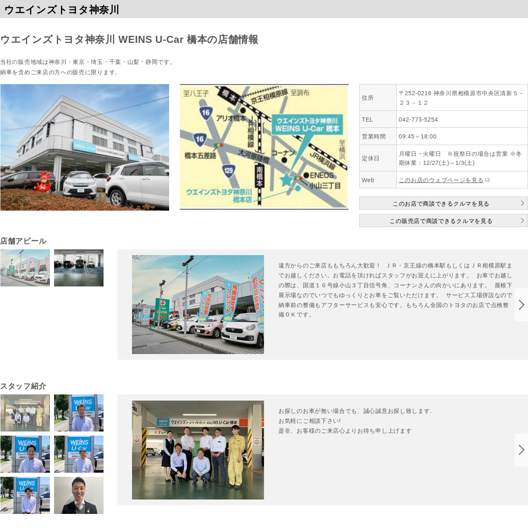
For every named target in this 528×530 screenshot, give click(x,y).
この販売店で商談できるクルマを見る (441, 221)
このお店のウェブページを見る (441, 180)
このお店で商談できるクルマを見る (441, 203)
